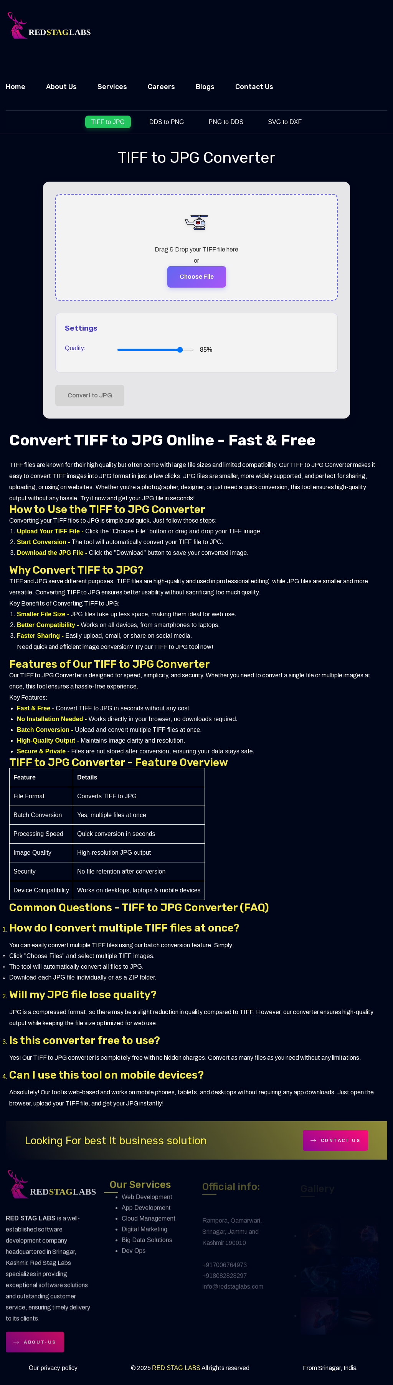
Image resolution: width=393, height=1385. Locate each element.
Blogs (205, 87)
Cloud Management (148, 1223)
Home (15, 87)
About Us (61, 87)
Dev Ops (133, 1255)
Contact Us (254, 87)
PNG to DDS (226, 122)
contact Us (335, 1140)
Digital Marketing (144, 1234)
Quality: (75, 348)
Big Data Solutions (147, 1244)
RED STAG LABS (176, 1368)
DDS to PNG (166, 122)
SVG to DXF (285, 122)
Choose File (197, 276)
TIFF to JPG (108, 122)
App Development (146, 1212)
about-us (34, 1346)
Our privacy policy (53, 1368)
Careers (161, 87)
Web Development (147, 1201)
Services (112, 87)
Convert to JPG (90, 395)
